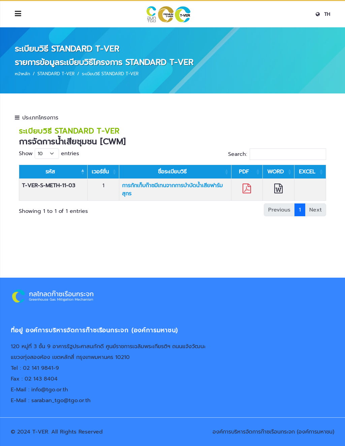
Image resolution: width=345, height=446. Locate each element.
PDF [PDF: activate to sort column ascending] (244, 172)
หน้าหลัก (22, 74)
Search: (277, 154)
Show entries (49, 153)
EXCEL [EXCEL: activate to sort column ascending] (307, 172)
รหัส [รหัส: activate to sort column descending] (50, 172)
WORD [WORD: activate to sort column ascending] (275, 172)
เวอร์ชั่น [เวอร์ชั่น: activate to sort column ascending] (100, 172)
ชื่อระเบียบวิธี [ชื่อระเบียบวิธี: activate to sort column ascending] (172, 172)
